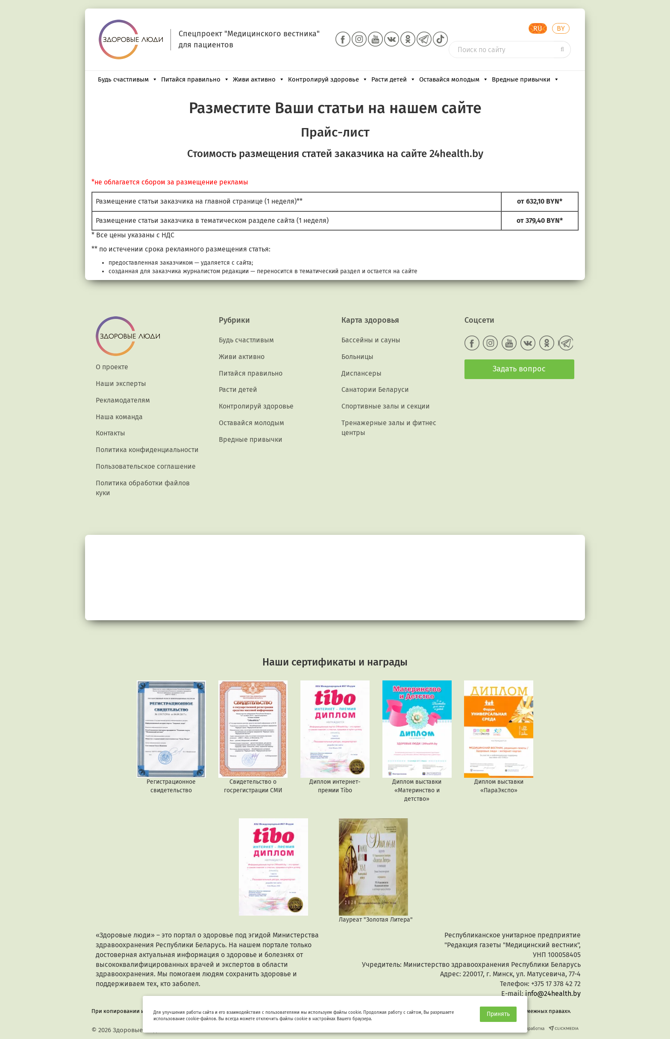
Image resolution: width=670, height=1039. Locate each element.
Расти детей (393, 79)
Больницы (357, 357)
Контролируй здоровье (328, 79)
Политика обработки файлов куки (143, 488)
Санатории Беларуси (375, 389)
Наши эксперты (121, 383)
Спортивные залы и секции (385, 406)
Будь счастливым (128, 79)
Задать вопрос (519, 369)
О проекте (112, 367)
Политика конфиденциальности (147, 450)
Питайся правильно (195, 79)
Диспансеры (361, 373)
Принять (498, 1014)
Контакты (110, 433)
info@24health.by (553, 993)
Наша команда (119, 417)
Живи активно (259, 79)
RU (537, 28)
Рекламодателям (123, 400)
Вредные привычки (525, 79)
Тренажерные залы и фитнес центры (388, 428)
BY (561, 28)
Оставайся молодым (453, 79)
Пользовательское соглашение (146, 466)
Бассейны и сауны (370, 340)
